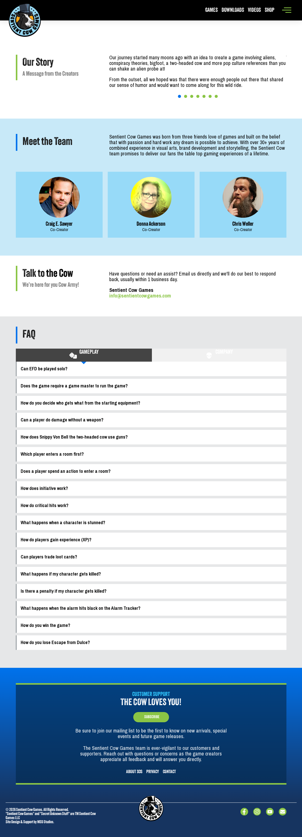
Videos (254, 10)
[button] (179, 96)
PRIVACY (152, 772)
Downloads (233, 10)
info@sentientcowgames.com (140, 295)
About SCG (134, 772)
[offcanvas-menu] (286, 10)
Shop (269, 10)
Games (211, 10)
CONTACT (169, 772)
